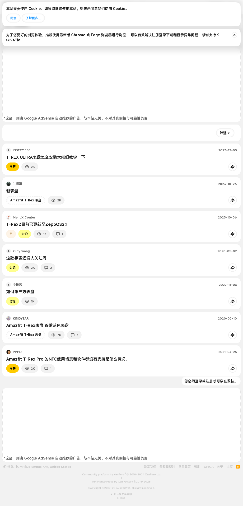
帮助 (197, 466)
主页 (230, 466)
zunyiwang (21, 251)
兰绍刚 (17, 184)
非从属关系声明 (123, 494)
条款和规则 (167, 466)
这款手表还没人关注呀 (26, 258)
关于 (220, 466)
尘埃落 (17, 285)
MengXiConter (24, 217)
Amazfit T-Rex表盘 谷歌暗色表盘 (37, 325)
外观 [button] (8, 466)
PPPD (17, 352)
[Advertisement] (121, 82)
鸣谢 (123, 498)
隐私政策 (184, 466)
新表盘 (12, 191)
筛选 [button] (223, 132)
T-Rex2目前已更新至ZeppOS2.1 (36, 224)
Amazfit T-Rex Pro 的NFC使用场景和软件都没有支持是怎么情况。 (68, 359)
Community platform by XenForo (121, 474)
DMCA (209, 466)
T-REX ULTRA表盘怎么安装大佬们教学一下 (45, 157)
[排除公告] (234, 35)
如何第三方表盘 (20, 291)
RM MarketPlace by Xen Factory (121, 481)
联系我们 (150, 466)
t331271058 (22, 150)
